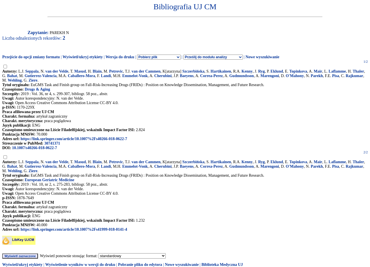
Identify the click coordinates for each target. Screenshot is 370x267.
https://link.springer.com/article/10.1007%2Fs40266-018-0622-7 (74, 139)
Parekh (317, 76)
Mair (318, 71)
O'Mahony (295, 76)
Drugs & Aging (37, 89)
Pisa (335, 76)
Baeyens (187, 76)
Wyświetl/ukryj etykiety (82, 57)
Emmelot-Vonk (135, 76)
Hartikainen (220, 71)
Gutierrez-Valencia (40, 76)
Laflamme (337, 71)
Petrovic (116, 71)
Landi (106, 76)
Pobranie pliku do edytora (140, 264)
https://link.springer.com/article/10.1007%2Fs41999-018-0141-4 (74, 229)
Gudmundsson (241, 76)
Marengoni (270, 76)
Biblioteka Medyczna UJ (222, 264)
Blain (97, 71)
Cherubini (162, 76)
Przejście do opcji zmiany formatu (31, 57)
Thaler (358, 71)
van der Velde (56, 71)
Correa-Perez (211, 76)
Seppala (32, 71)
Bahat (12, 76)
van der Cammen (145, 71)
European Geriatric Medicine (49, 180)
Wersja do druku (120, 57)
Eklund (276, 71)
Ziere (32, 80)
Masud (80, 71)
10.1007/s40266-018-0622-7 (34, 148)
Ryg (261, 71)
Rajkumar (354, 76)
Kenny (247, 71)
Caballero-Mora (81, 76)
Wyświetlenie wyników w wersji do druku (80, 264)
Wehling (15, 80)
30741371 (52, 143)
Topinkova (298, 71)
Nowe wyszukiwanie (262, 57)
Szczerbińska (193, 71)
